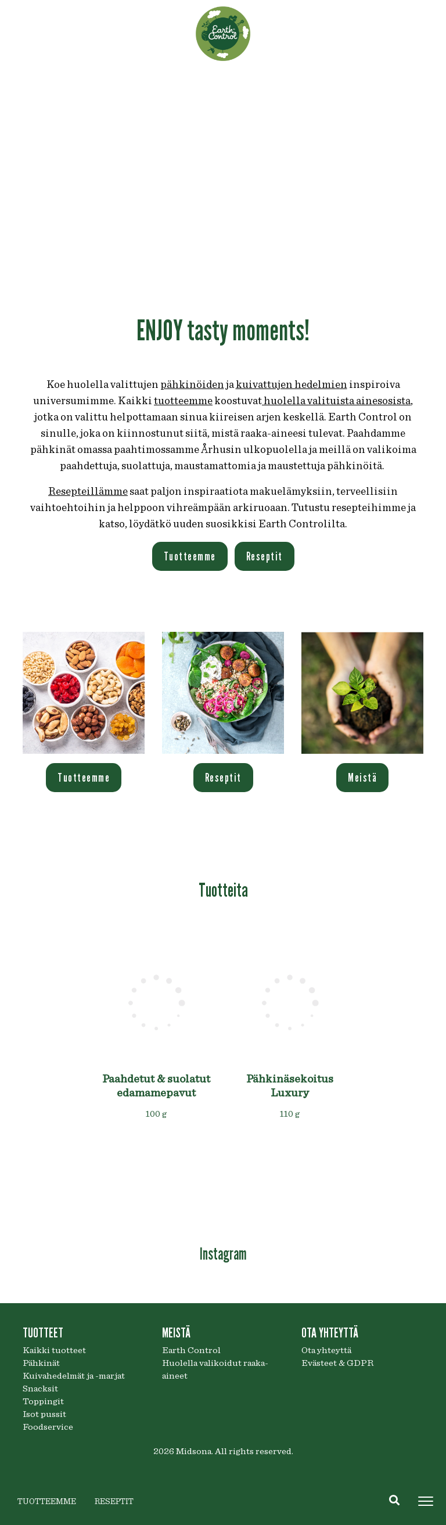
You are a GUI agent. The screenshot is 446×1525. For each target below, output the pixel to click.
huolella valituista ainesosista (336, 401)
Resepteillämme (88, 491)
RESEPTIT (114, 1502)
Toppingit (43, 1401)
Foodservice (48, 1427)
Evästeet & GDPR (337, 1363)
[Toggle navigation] (425, 1501)
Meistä (362, 778)
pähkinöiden (192, 384)
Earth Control (191, 1350)
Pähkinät (41, 1363)
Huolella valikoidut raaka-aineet (215, 1369)
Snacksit (40, 1388)
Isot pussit (44, 1414)
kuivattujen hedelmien (291, 384)
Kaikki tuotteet (54, 1350)
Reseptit (264, 556)
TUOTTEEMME (46, 1502)
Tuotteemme (190, 556)
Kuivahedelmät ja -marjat (74, 1375)
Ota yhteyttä (326, 1350)
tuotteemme (183, 401)
